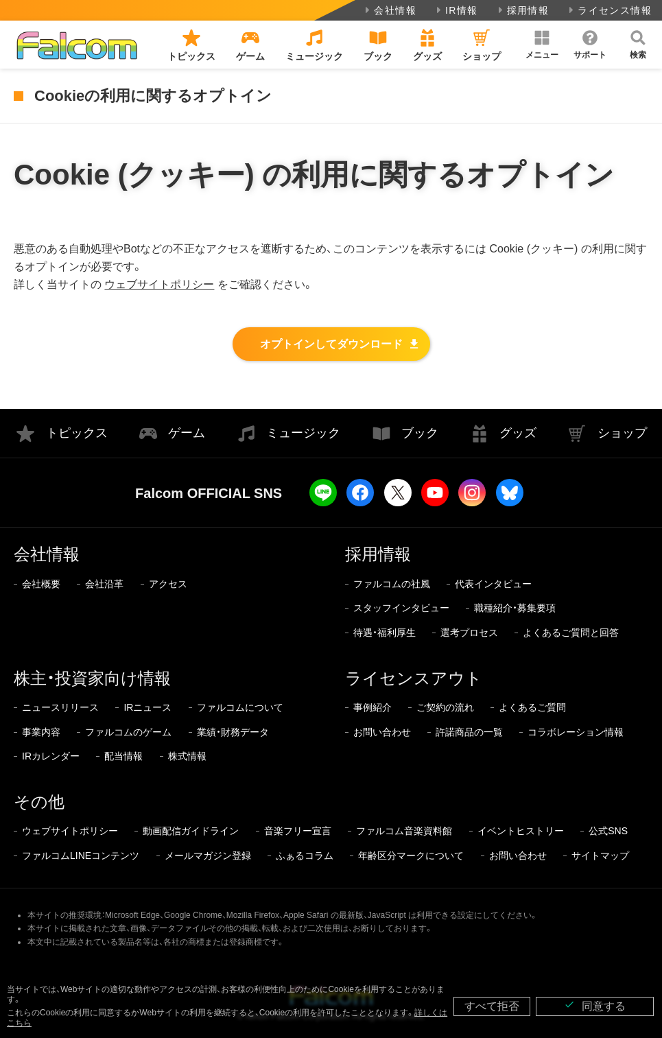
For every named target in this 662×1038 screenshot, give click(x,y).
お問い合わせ (382, 732)
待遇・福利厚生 (384, 632)
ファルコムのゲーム (128, 732)
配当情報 (123, 756)
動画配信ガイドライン (191, 830)
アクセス (168, 583)
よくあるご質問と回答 (571, 632)
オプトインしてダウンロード (331, 344)
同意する (595, 1005)
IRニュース (147, 707)
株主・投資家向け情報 (92, 678)
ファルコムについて (240, 707)
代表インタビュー (493, 583)
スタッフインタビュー (401, 607)
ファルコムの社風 (391, 583)
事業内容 (41, 732)
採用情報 (522, 10)
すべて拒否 (491, 1006)
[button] (542, 45)
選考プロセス (469, 632)
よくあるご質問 (532, 707)
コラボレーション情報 (576, 732)
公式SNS (608, 830)
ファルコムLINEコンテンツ (80, 855)
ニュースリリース (60, 707)
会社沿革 (104, 583)
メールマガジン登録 (208, 855)
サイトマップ (600, 855)
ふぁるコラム (304, 855)
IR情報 (456, 10)
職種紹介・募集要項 (515, 607)
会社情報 (389, 10)
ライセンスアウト (413, 678)
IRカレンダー (51, 756)
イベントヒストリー (520, 830)
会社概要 (41, 583)
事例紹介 (372, 707)
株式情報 (187, 756)
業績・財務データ (233, 732)
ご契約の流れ (445, 707)
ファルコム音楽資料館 (404, 830)
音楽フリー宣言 (297, 830)
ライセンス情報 (609, 10)
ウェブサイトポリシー (159, 284)
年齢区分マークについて (411, 855)
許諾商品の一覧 (469, 732)
